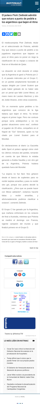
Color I (17, 403)
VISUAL (22, 396)
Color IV (22, 403)
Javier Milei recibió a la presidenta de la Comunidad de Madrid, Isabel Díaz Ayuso (21, 377)
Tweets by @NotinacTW (14, 334)
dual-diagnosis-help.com (31, 335)
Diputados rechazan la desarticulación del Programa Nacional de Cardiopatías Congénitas (21, 386)
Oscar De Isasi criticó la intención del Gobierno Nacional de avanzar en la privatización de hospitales (21, 351)
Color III (20, 403)
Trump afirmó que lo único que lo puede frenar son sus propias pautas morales (20, 360)
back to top (34, 248)
